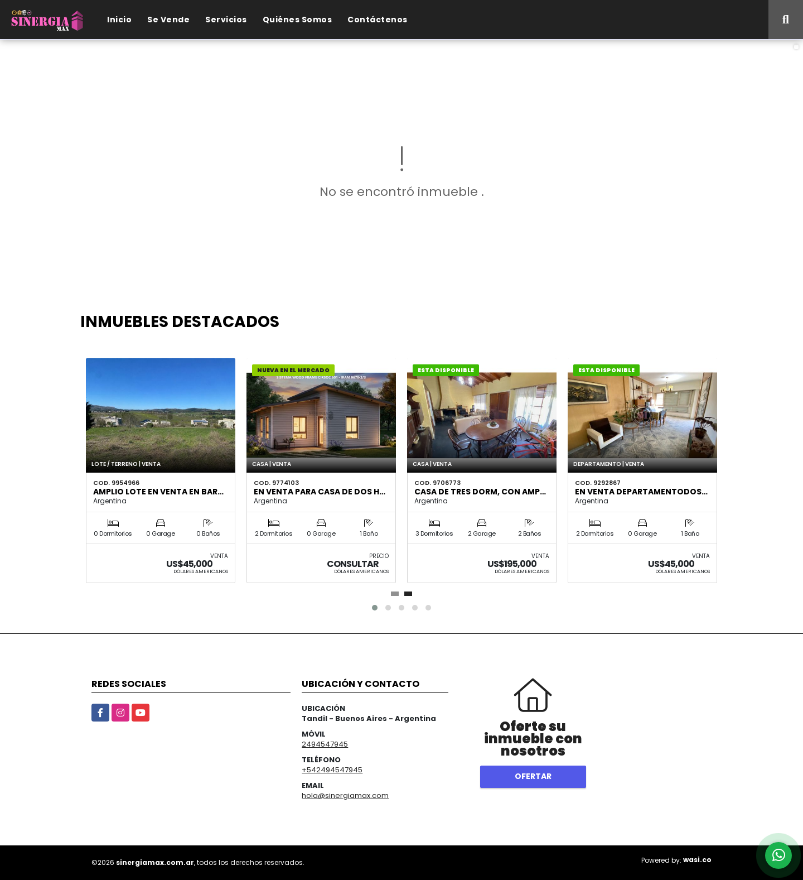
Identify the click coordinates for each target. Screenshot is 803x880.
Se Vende (168, 19)
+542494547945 (332, 769)
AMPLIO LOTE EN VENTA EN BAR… (158, 491)
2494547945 (325, 744)
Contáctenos (377, 19)
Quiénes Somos (297, 19)
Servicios (226, 19)
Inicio (119, 19)
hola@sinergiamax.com (345, 795)
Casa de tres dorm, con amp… (480, 491)
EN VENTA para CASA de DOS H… (319, 491)
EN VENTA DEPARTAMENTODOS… (641, 491)
